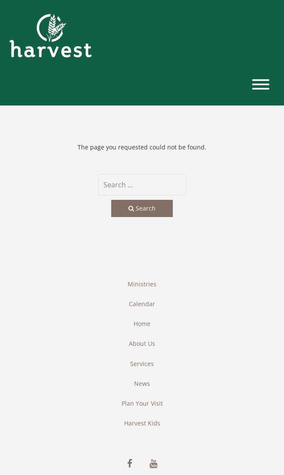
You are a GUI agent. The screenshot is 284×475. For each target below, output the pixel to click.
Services (142, 364)
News (142, 383)
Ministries (142, 284)
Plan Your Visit (142, 403)
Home (142, 324)
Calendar (142, 304)
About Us (142, 343)
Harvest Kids (142, 423)
